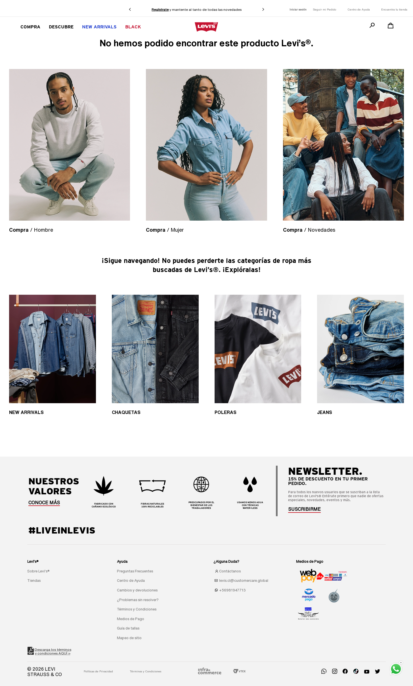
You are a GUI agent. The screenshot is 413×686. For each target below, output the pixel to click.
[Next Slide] (263, 9)
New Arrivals (99, 27)
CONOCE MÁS (44, 502)
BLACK (133, 27)
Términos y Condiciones (145, 671)
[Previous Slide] (130, 9)
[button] (304, 509)
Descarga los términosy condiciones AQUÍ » (53, 651)
